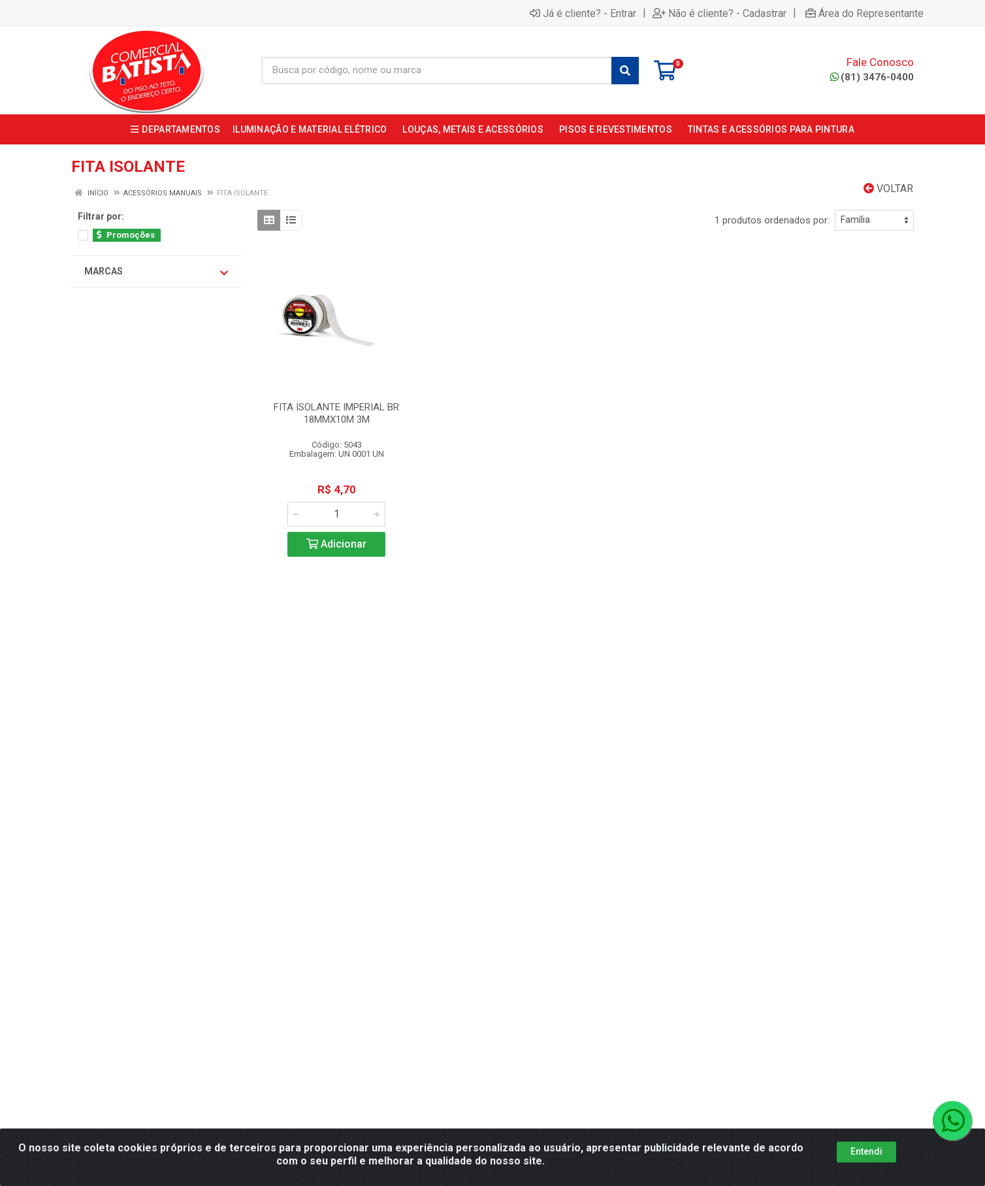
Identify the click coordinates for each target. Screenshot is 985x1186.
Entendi (866, 1159)
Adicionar (336, 544)
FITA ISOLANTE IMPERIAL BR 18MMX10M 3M (336, 413)
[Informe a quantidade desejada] (336, 514)
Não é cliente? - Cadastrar (719, 13)
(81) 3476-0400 (872, 77)
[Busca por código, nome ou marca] (436, 70)
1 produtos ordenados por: (772, 220)
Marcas (156, 272)
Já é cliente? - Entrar (583, 13)
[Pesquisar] (625, 70)
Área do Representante (864, 13)
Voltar (888, 188)
